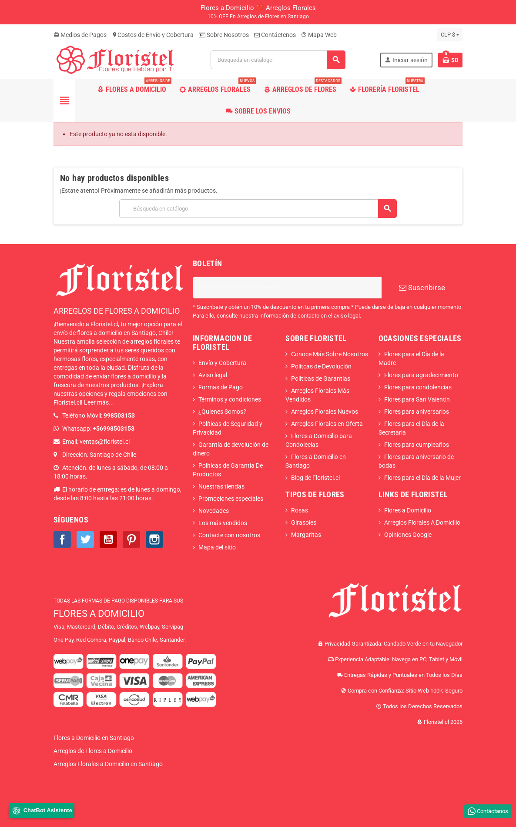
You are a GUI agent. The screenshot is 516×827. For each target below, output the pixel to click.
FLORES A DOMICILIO (99, 613)
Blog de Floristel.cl (315, 477)
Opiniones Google (408, 534)
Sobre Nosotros (224, 34)
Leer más (96, 402)
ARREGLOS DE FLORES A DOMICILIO (117, 310)
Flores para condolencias (418, 387)
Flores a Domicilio (407, 510)
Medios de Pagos (80, 34)
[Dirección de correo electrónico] (287, 287)
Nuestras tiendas (221, 486)
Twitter (85, 539)
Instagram (154, 539)
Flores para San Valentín (417, 399)
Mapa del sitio (217, 547)
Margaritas (306, 534)
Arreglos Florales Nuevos (324, 411)
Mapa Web (319, 34)
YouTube (108, 539)
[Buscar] (278, 59)
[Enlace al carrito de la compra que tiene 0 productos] (450, 60)
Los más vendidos (222, 522)
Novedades (213, 510)
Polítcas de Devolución (321, 366)
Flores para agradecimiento (421, 375)
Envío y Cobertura (222, 362)
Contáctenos (275, 34)
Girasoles (303, 522)
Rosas (299, 510)
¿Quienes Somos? (222, 411)
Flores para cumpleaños (416, 444)
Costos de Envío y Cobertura (153, 34)
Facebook (62, 539)
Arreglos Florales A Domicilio (422, 522)
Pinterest (131, 539)
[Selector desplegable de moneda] (449, 34)
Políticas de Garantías (320, 378)
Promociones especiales (230, 498)
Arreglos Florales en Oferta (327, 423)
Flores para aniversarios (416, 411)
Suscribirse (422, 287)
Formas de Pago (220, 387)
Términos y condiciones (229, 399)
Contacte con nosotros (229, 535)
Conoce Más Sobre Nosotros (329, 354)
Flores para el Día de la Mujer (422, 477)
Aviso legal (212, 375)
